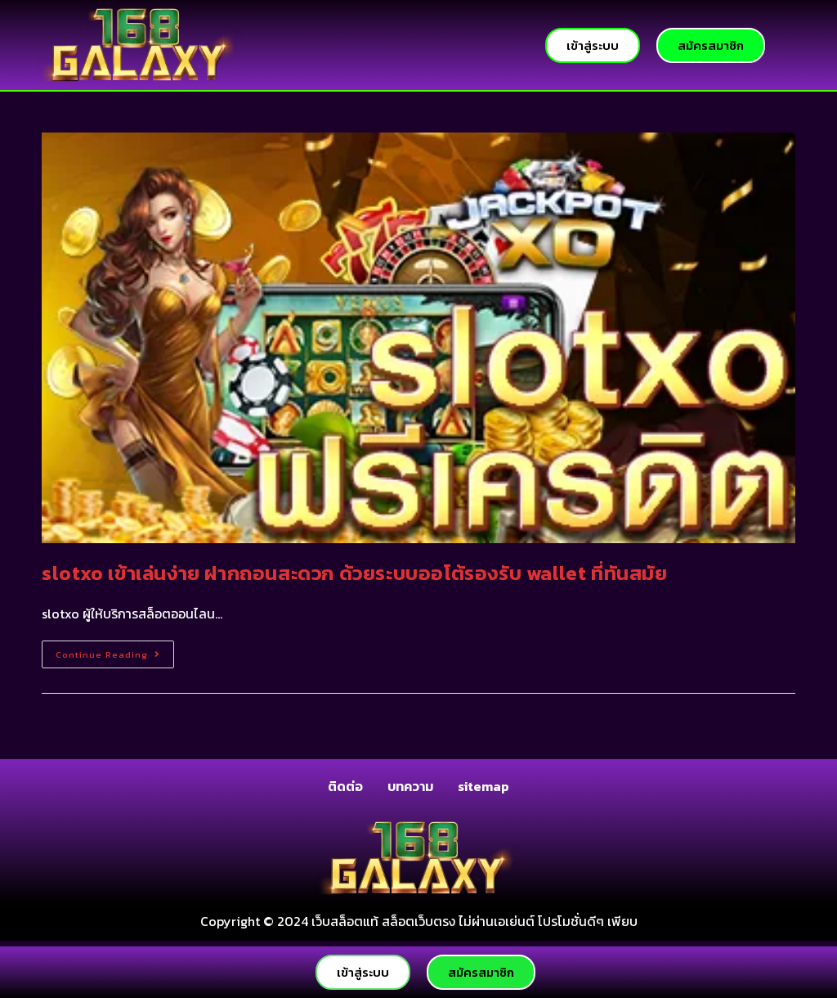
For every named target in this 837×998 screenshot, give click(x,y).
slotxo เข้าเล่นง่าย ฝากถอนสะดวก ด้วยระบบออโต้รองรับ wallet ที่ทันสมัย (354, 573)
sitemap (483, 786)
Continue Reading (115, 651)
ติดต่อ (345, 786)
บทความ (410, 786)
